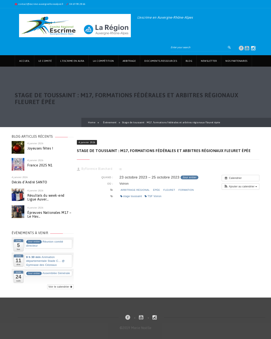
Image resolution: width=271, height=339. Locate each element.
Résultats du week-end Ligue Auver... (46, 197)
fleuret (169, 190)
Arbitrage (129, 60)
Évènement (110, 122)
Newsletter (209, 60)
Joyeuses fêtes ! (40, 148)
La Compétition (103, 60)
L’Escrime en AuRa (72, 60)
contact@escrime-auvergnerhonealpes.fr (40, 4)
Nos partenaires (236, 60)
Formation (186, 190)
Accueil (24, 60)
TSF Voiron (153, 196)
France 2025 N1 (40, 165)
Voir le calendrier (60, 286)
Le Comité (45, 60)
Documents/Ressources (160, 60)
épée (156, 190)
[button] (240, 186)
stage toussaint (131, 196)
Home (91, 122)
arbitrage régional (135, 190)
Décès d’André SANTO (29, 182)
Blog (189, 60)
